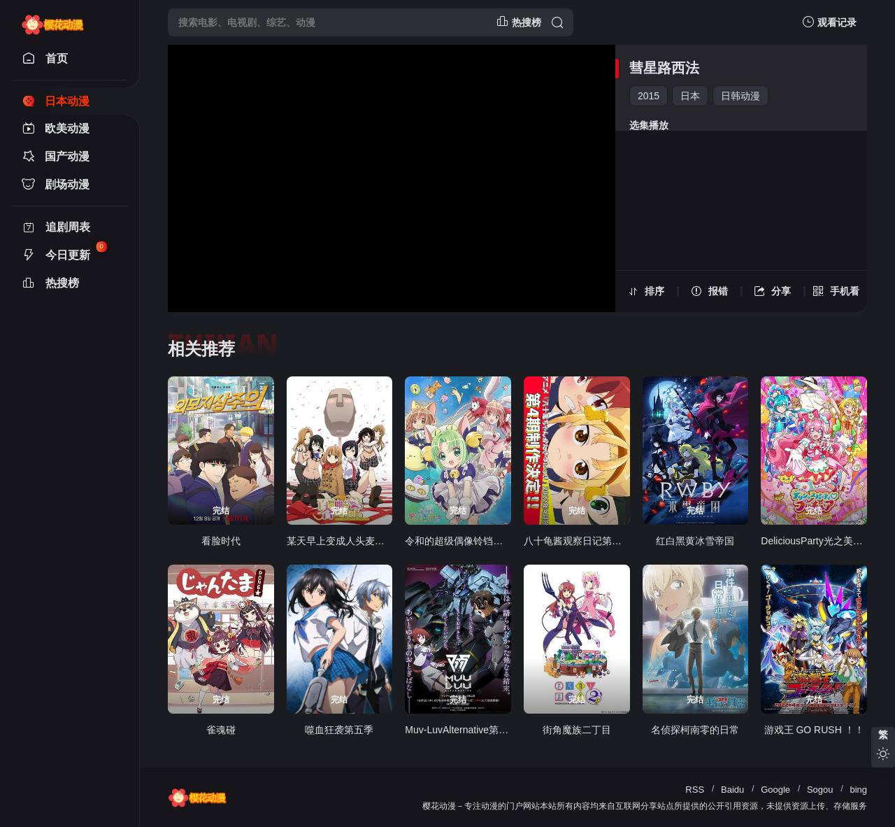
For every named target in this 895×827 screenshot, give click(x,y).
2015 (648, 95)
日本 (690, 95)
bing (858, 789)
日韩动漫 (740, 95)
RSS (694, 789)
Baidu (732, 789)
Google (775, 789)
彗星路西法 (664, 68)
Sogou (820, 789)
